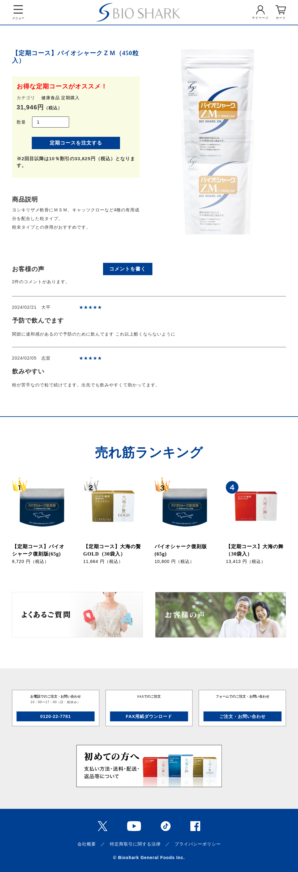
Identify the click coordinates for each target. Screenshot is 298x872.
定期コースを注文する (76, 142)
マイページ (260, 17)
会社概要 (86, 843)
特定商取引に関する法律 (135, 843)
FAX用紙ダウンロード (149, 716)
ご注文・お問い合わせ (242, 716)
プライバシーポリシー (198, 843)
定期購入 (70, 97)
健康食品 (50, 97)
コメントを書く (127, 268)
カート (281, 17)
